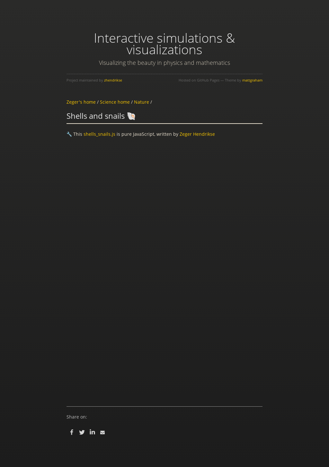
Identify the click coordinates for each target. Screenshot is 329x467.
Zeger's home (81, 102)
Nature (141, 102)
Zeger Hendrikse (197, 134)
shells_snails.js (99, 134)
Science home (115, 102)
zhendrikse (113, 80)
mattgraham (252, 80)
